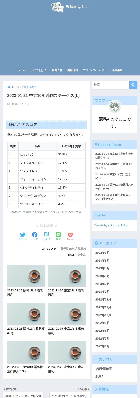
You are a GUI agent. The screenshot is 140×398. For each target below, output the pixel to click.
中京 (83, 254)
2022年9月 (102, 323)
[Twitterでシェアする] (23, 236)
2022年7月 (102, 338)
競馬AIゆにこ (70, 6)
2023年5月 (102, 260)
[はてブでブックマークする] (46, 236)
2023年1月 (102, 292)
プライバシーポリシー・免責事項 (102, 70)
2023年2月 (102, 284)
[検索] (133, 85)
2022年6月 (102, 346)
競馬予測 (57, 70)
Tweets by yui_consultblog (111, 225)
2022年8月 (102, 331)
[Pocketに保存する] (70, 236)
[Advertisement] (70, 40)
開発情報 (72, 70)
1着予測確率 (67, 248)
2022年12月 (103, 300)
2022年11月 (103, 307)
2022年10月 (103, 315)
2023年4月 (102, 268)
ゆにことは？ (38, 70)
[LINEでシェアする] (58, 236)
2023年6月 (102, 253)
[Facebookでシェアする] (34, 236)
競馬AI (82, 248)
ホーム (21, 70)
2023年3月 (102, 276)
